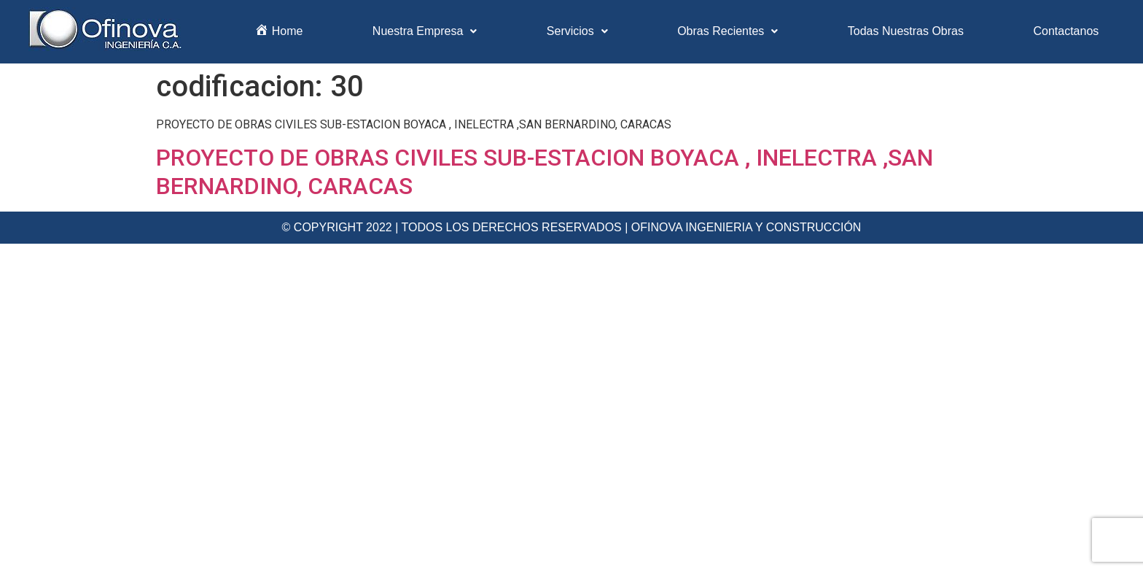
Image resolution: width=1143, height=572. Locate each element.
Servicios (577, 31)
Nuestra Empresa (424, 31)
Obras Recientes (727, 31)
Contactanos (1066, 31)
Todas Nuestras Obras (906, 31)
